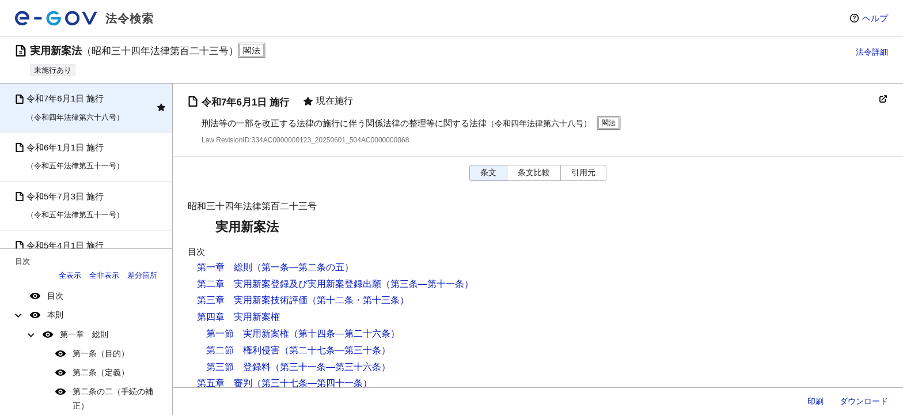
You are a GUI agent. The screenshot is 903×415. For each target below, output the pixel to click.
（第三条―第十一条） (427, 284)
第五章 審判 (224, 383)
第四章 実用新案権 (238, 317)
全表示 (70, 275)
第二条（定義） (101, 372)
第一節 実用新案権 (247, 333)
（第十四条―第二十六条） (344, 333)
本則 (55, 314)
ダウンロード (864, 401)
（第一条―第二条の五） (303, 267)
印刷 (815, 401)
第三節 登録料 (238, 367)
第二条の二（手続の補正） (113, 398)
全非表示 (104, 275)
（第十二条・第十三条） (358, 300)
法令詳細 (872, 51)
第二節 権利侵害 (243, 350)
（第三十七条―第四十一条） (312, 383)
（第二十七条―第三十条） (335, 350)
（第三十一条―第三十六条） (330, 367)
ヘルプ (875, 18)
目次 (55, 295)
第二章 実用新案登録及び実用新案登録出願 (289, 284)
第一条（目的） (101, 353)
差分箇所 (142, 275)
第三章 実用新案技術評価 (252, 300)
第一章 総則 (84, 334)
